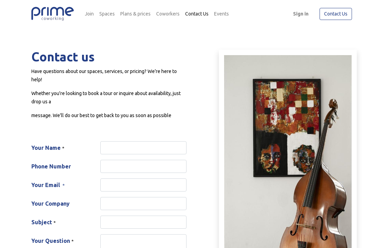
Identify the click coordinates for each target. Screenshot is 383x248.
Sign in (301, 14)
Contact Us (335, 14)
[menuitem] (89, 14)
